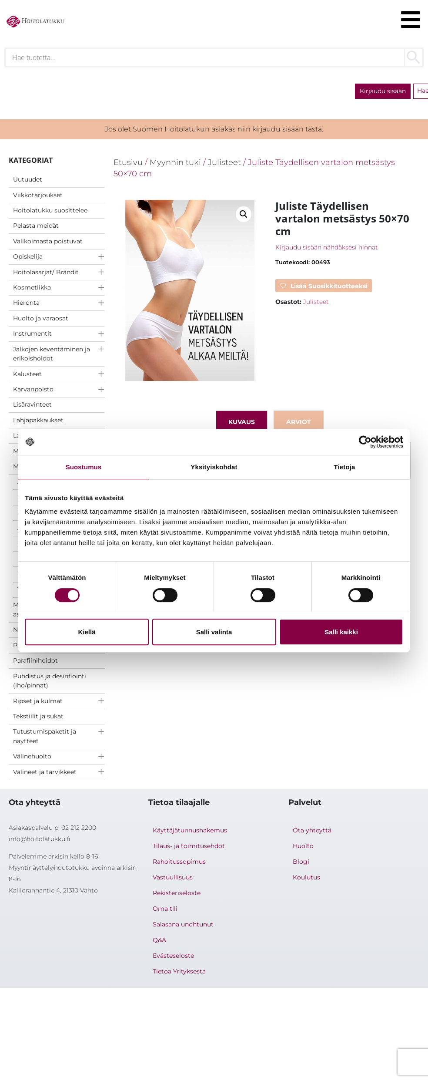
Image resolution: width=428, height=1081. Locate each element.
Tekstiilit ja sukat (38, 716)
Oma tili (165, 909)
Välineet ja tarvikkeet (45, 772)
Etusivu (128, 162)
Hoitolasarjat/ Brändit (46, 272)
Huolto (303, 846)
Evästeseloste (173, 956)
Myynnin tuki (175, 162)
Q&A (159, 940)
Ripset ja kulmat (38, 701)
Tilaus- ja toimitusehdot (189, 846)
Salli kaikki (341, 632)
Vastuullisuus (173, 877)
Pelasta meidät (36, 225)
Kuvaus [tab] (241, 421)
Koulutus (306, 877)
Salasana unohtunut (183, 924)
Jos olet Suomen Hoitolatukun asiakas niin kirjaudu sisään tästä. (214, 129)
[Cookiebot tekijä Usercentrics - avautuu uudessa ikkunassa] (365, 441)
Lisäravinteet (32, 404)
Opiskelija (28, 256)
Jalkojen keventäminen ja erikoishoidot (51, 354)
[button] (243, 214)
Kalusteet (27, 374)
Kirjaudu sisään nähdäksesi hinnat (326, 247)
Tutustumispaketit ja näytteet (44, 736)
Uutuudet (27, 179)
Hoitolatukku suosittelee (50, 210)
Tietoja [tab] (344, 467)
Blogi (301, 861)
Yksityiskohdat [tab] (214, 467)
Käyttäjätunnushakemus (190, 830)
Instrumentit (32, 333)
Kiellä (86, 632)
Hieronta (26, 302)
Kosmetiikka (32, 287)
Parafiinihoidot (35, 660)
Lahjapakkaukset (38, 420)
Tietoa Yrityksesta (179, 971)
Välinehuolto (32, 756)
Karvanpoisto (33, 389)
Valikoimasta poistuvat (48, 241)
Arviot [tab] (298, 421)
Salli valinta (214, 632)
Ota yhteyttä (312, 830)
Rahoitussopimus (179, 861)
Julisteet (224, 162)
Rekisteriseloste (177, 893)
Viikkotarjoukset (38, 195)
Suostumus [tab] (84, 467)
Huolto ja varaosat (40, 318)
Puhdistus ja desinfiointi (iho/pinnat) (49, 681)
